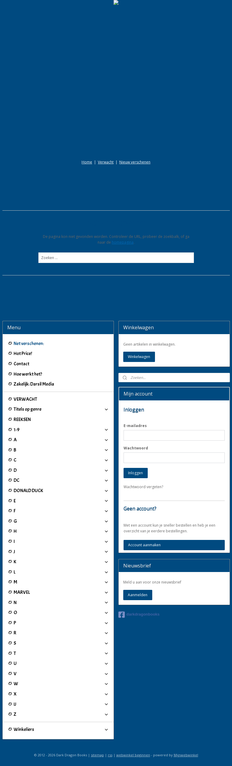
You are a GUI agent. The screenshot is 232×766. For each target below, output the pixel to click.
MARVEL (61, 592)
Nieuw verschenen (134, 162)
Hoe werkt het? (28, 374)
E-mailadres (135, 425)
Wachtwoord (136, 448)
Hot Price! (23, 353)
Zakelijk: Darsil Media (34, 384)
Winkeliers (61, 729)
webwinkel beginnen (133, 755)
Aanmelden (137, 594)
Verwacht (106, 162)
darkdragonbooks (139, 614)
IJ (61, 704)
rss (110, 755)
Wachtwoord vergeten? (143, 486)
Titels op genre (61, 409)
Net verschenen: (29, 343)
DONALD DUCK (61, 491)
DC (61, 480)
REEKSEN (22, 419)
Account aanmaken (144, 544)
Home (87, 162)
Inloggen (135, 472)
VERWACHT (25, 399)
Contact (21, 364)
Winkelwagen (139, 356)
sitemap (97, 755)
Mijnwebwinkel (186, 755)
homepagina (123, 242)
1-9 (61, 430)
